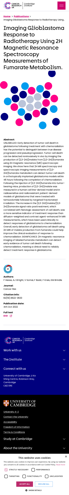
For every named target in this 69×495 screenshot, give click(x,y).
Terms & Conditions (14, 432)
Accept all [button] (24, 484)
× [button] (66, 457)
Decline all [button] (43, 484)
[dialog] (34, 474)
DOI (7, 315)
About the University (17, 448)
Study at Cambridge (17, 438)
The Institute (12, 359)
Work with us (12, 350)
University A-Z (11, 411)
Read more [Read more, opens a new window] (60, 464)
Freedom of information (16, 427)
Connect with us (14, 368)
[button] (34, 490)
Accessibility (10, 422)
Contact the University (15, 416)
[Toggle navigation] (61, 6)
